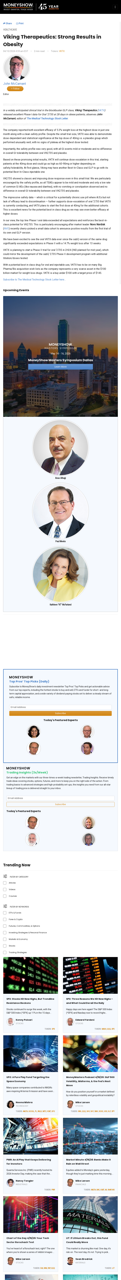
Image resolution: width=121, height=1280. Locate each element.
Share (7, 23)
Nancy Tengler (25, 1180)
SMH (96, 1111)
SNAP (109, 1190)
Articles (12, 882)
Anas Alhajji (60, 478)
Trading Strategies (18, 952)
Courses (13, 896)
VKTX (62, 51)
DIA (41, 1268)
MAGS (104, 1029)
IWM (45, 1268)
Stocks (12, 945)
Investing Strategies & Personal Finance (28, 932)
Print (19, 23)
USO (105, 1111)
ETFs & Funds (15, 912)
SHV (88, 1111)
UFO (53, 1111)
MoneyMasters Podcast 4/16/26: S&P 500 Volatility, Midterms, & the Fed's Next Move (90, 1081)
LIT (113, 1268)
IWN (79, 1111)
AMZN (25, 1111)
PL (36, 1111)
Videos (12, 889)
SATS (44, 1111)
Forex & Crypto (16, 919)
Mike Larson (82, 1102)
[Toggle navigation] (115, 7)
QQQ (109, 1029)
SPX (53, 1029)
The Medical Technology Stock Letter (47, 118)
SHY (92, 1111)
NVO (6, 228)
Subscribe (60, 713)
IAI (106, 1190)
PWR (53, 1190)
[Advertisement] (60, 639)
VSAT (49, 1111)
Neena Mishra (24, 1102)
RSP (49, 1268)
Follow (15, 88)
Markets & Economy (18, 939)
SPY (113, 1111)
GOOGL (31, 1111)
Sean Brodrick (83, 1259)
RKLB (40, 1111)
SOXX (101, 1111)
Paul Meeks (60, 541)
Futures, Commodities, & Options (24, 926)
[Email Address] (60, 707)
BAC (98, 1190)
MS (113, 1190)
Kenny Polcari (24, 1019)
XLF (109, 1111)
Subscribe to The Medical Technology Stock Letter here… (34, 279)
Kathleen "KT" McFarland (60, 604)
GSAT (102, 1190)
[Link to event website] (60, 356)
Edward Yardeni (84, 1019)
